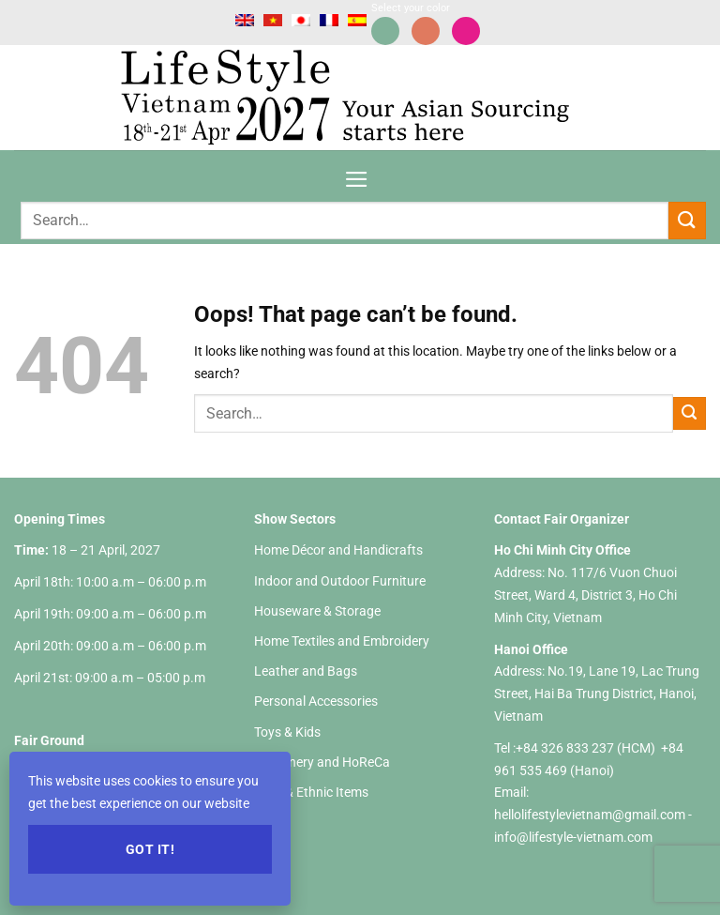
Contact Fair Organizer (561, 518)
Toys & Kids (287, 732)
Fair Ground (49, 740)
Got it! (150, 849)
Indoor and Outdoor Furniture (340, 580)
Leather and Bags (305, 671)
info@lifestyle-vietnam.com (573, 837)
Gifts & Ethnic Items (311, 792)
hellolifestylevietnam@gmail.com (591, 814)
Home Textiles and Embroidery (341, 640)
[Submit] (687, 220)
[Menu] (356, 173)
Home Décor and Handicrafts (338, 549)
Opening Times (59, 518)
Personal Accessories (316, 701)
